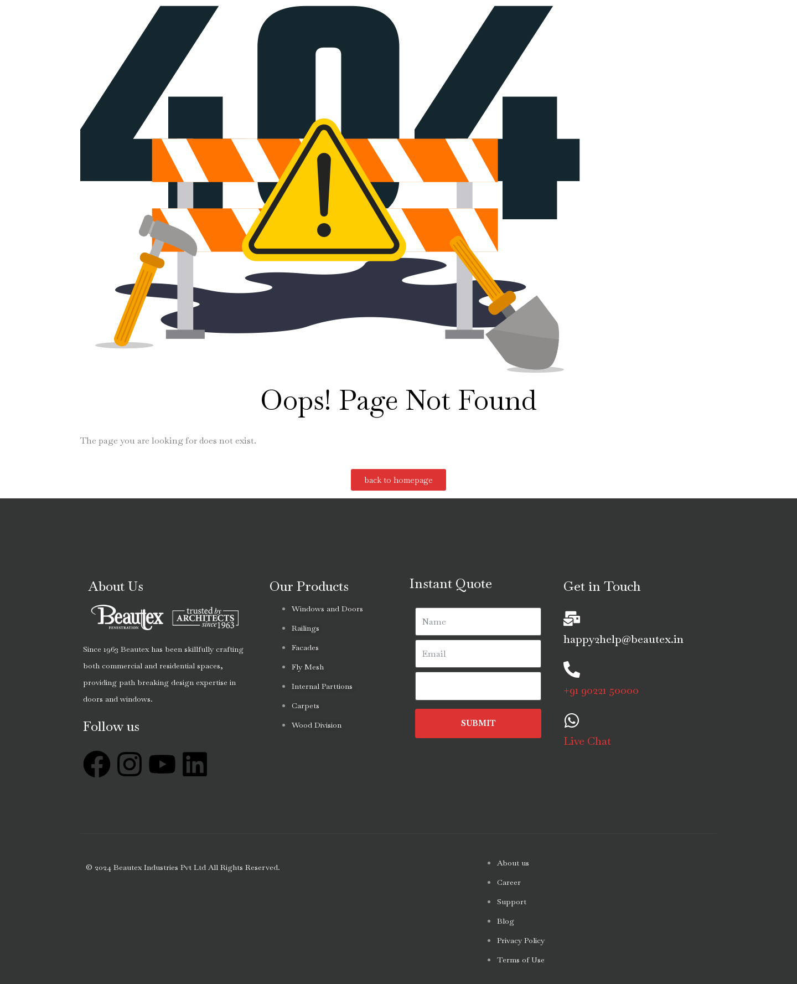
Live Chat (587, 741)
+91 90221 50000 (601, 690)
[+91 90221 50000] (571, 669)
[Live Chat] (571, 720)
